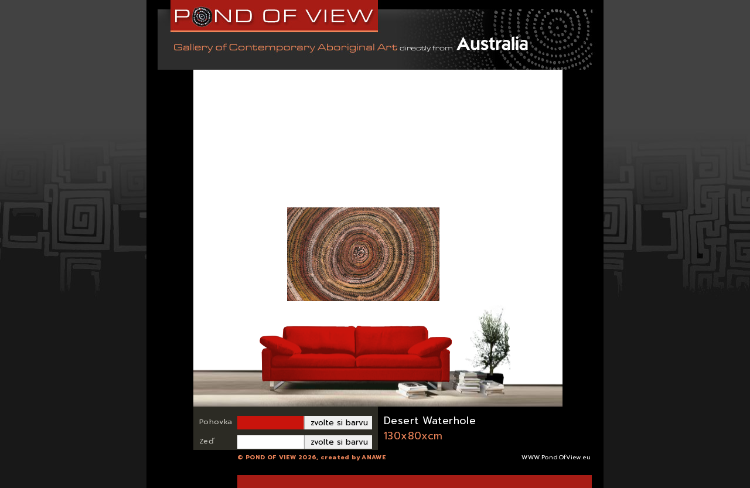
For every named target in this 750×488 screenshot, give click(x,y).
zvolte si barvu (339, 423)
